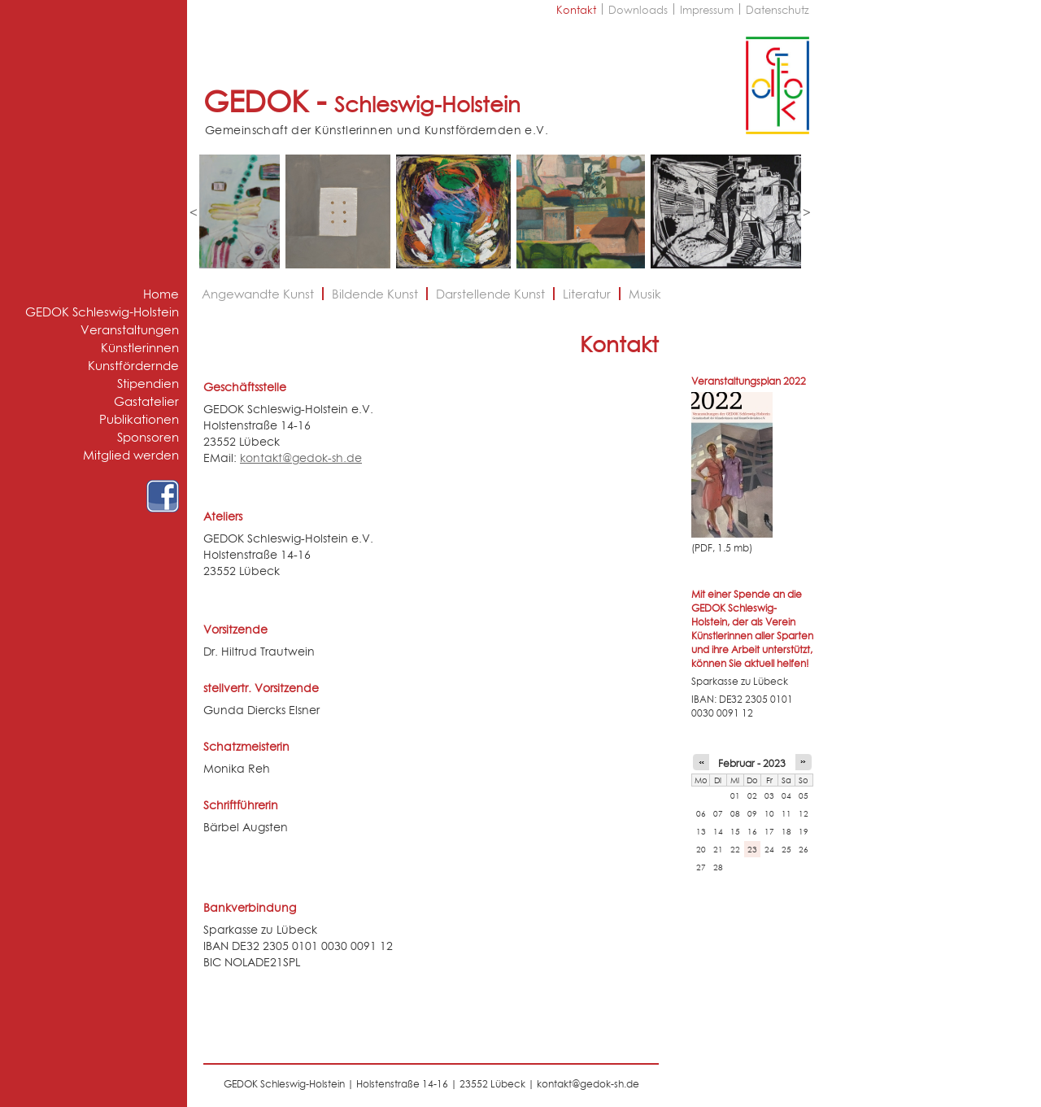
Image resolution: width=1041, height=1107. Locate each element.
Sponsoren (148, 437)
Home (161, 294)
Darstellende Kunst (490, 294)
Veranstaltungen (130, 329)
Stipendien (148, 383)
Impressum (707, 9)
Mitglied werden (131, 455)
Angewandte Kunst (258, 294)
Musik (645, 294)
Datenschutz (777, 9)
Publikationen (139, 419)
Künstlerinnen (140, 347)
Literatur (587, 294)
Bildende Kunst (375, 294)
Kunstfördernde (133, 365)
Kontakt (576, 9)
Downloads (638, 9)
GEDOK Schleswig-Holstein (102, 311)
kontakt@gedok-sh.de (301, 458)
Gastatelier (146, 401)
